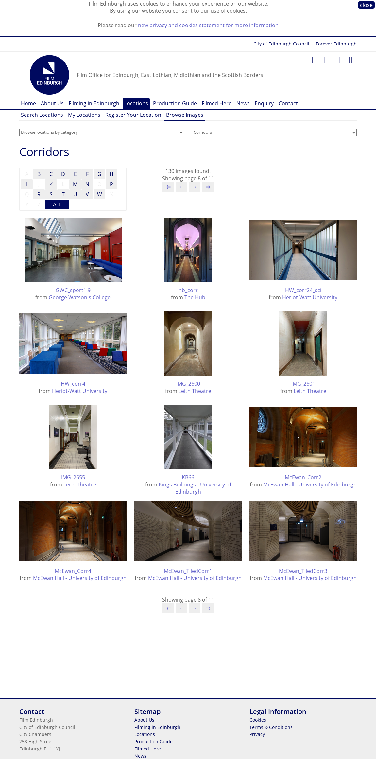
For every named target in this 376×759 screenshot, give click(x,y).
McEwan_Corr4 (73, 570)
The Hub (194, 297)
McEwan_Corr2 (303, 477)
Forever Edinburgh (336, 44)
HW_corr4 (73, 383)
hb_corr (188, 290)
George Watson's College (80, 297)
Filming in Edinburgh (94, 103)
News (243, 103)
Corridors (44, 151)
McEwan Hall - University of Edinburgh (310, 484)
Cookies (257, 720)
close (366, 5)
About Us (52, 103)
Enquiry (264, 103)
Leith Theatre (195, 391)
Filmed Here (216, 103)
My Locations (84, 114)
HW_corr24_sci (303, 290)
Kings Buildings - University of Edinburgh (195, 488)
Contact (288, 103)
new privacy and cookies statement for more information (208, 25)
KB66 (188, 477)
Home (28, 103)
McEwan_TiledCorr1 (188, 570)
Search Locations (42, 114)
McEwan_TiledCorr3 (303, 570)
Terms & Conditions (271, 727)
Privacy (257, 734)
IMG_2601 (303, 383)
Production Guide (175, 103)
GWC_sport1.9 (73, 290)
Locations (136, 103)
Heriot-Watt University (309, 297)
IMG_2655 (73, 477)
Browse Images (184, 114)
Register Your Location (133, 114)
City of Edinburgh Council (281, 44)
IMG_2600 (188, 383)
